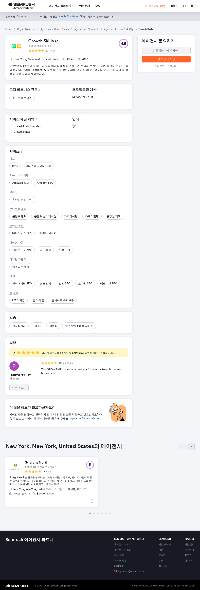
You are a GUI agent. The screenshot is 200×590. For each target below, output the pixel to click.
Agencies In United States (55, 29)
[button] (174, 6)
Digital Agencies (26, 29)
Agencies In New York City (118, 29)
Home (8, 29)
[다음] (191, 446)
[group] (100, 478)
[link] (84, 6)
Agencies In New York (86, 29)
